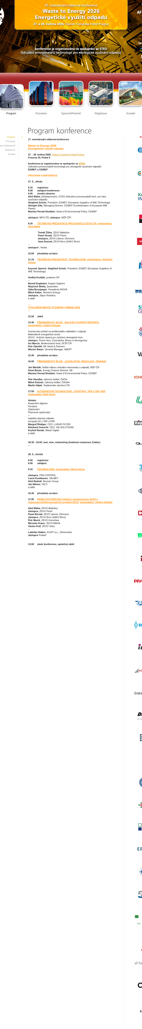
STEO (82, 163)
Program (11, 113)
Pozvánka (41, 113)
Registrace (101, 113)
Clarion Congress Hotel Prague (68, 154)
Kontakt (130, 113)
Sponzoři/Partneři (71, 113)
